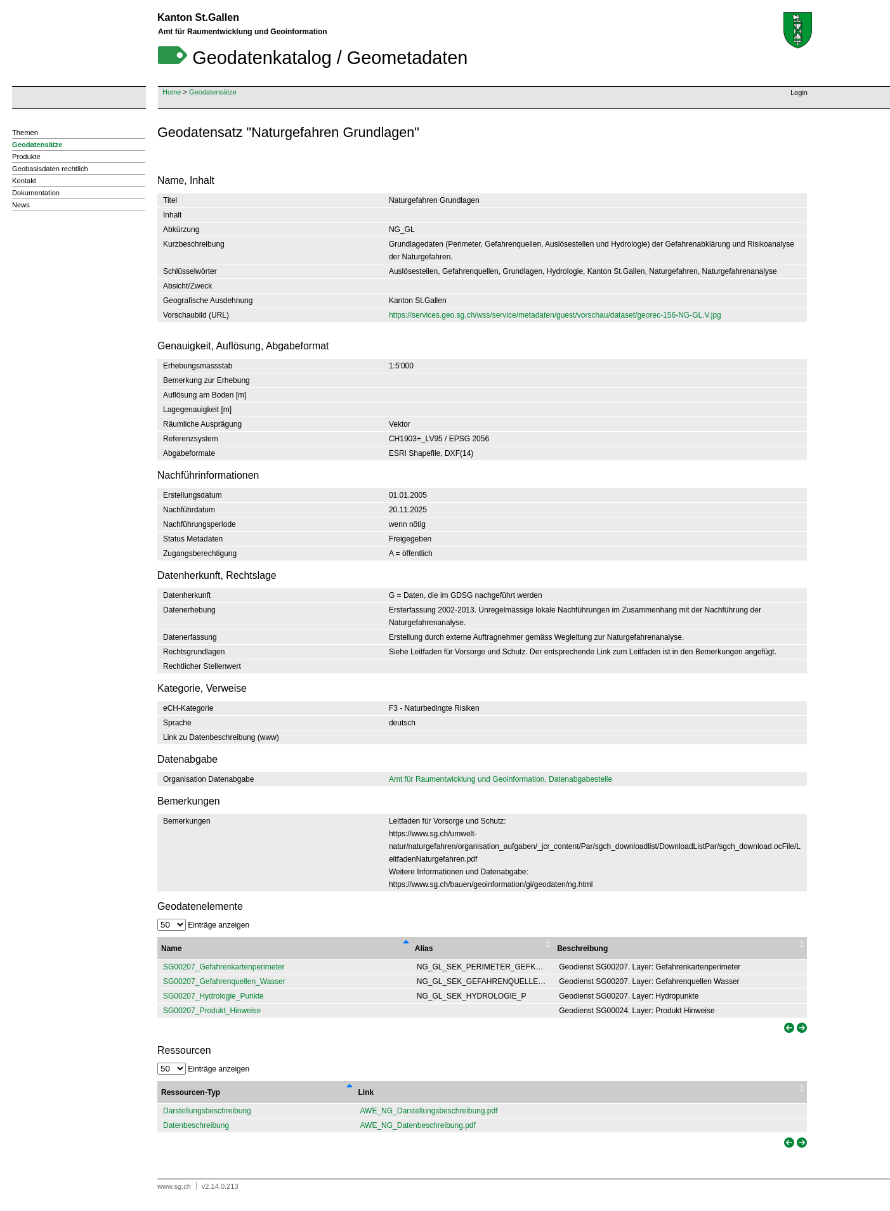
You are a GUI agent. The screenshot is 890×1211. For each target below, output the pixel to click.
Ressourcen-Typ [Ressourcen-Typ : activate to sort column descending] (190, 1092)
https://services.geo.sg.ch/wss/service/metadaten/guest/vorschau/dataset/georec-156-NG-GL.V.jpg (555, 315)
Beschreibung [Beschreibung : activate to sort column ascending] (582, 948)
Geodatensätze (213, 92)
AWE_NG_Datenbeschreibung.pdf (418, 1125)
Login (799, 92)
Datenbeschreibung (196, 1125)
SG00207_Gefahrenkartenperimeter (223, 966)
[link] (788, 1028)
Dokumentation (36, 193)
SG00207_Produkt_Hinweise (212, 1010)
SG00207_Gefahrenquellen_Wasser (224, 981)
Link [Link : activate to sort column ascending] (366, 1092)
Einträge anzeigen (203, 925)
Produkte (26, 156)
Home (171, 92)
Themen (25, 132)
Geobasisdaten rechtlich (50, 168)
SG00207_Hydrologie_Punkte (213, 996)
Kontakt (24, 181)
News (21, 205)
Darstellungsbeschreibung (207, 1110)
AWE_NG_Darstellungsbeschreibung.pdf (429, 1110)
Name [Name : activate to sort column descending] (171, 948)
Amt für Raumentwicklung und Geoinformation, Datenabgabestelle (500, 779)
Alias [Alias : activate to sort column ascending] (424, 948)
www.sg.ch (174, 1186)
